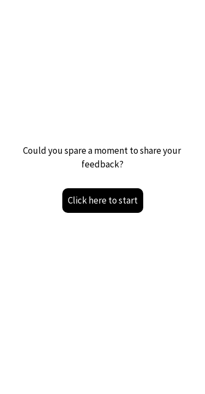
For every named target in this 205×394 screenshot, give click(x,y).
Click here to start (103, 200)
